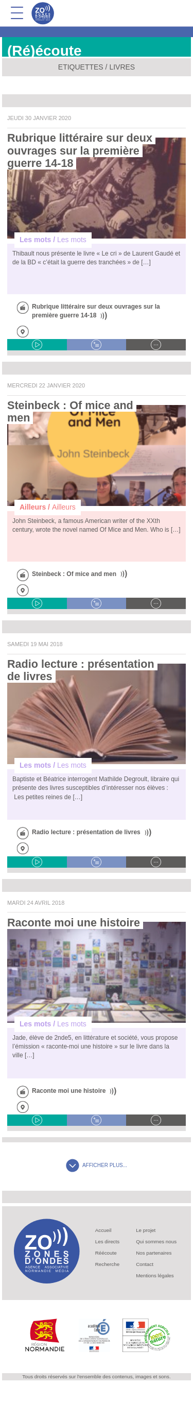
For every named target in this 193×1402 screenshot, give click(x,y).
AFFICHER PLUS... (96, 1165)
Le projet (145, 1230)
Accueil (103, 1230)
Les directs (107, 1241)
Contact (144, 1264)
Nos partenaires (153, 1253)
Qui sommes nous (156, 1241)
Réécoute (106, 1253)
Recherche (107, 1264)
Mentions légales (155, 1275)
